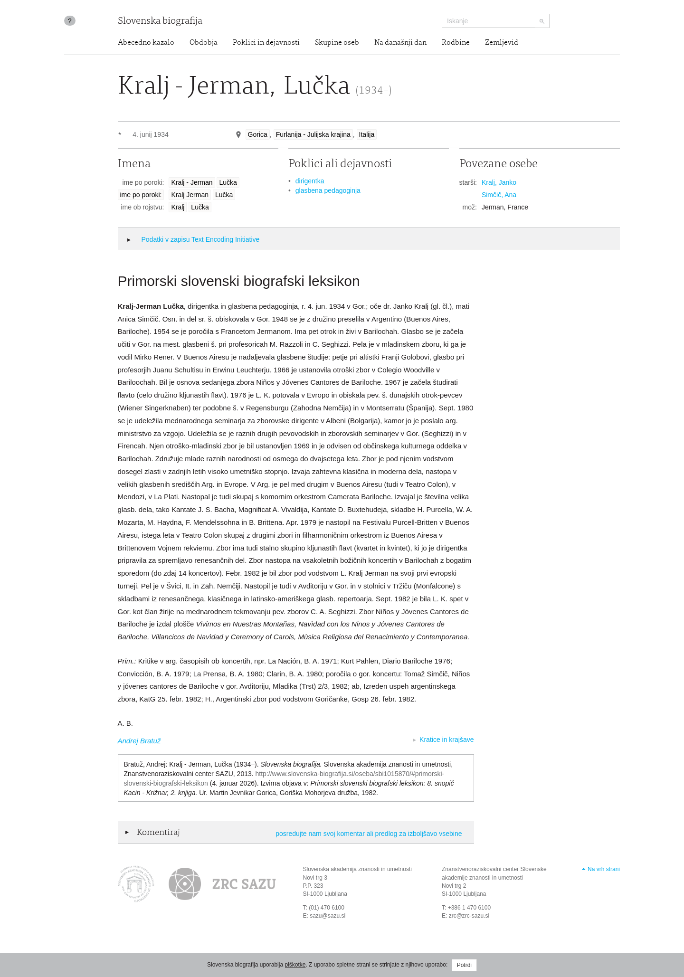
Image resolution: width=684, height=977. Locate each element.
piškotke (295, 964)
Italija (367, 134)
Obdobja (204, 43)
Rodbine (456, 43)
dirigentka (309, 181)
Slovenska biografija (160, 22)
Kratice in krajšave (446, 739)
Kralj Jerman (190, 195)
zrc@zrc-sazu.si (469, 915)
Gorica (257, 134)
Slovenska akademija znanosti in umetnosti (357, 869)
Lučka (228, 182)
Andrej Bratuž (139, 741)
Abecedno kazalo (146, 43)
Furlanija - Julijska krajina (313, 134)
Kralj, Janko (499, 182)
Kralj (177, 207)
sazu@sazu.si (327, 915)
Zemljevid (501, 43)
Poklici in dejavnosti (266, 43)
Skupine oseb (337, 43)
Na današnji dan (400, 43)
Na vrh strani (604, 869)
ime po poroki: (141, 195)
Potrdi (464, 965)
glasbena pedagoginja (328, 190)
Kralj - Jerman (191, 182)
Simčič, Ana (499, 195)
